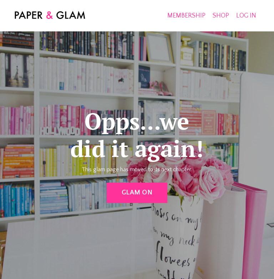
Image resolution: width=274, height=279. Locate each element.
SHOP (221, 15)
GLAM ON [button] (137, 192)
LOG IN (246, 15)
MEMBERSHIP (186, 15)
